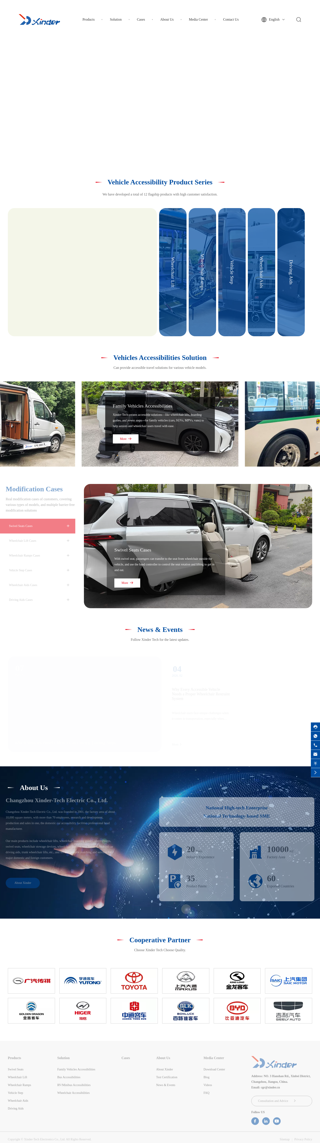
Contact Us (231, 19)
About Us (167, 19)
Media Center (198, 19)
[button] (152, 148)
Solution (116, 19)
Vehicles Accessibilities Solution (160, 357)
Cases (141, 19)
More (126, 439)
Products (88, 19)
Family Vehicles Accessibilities (143, 406)
